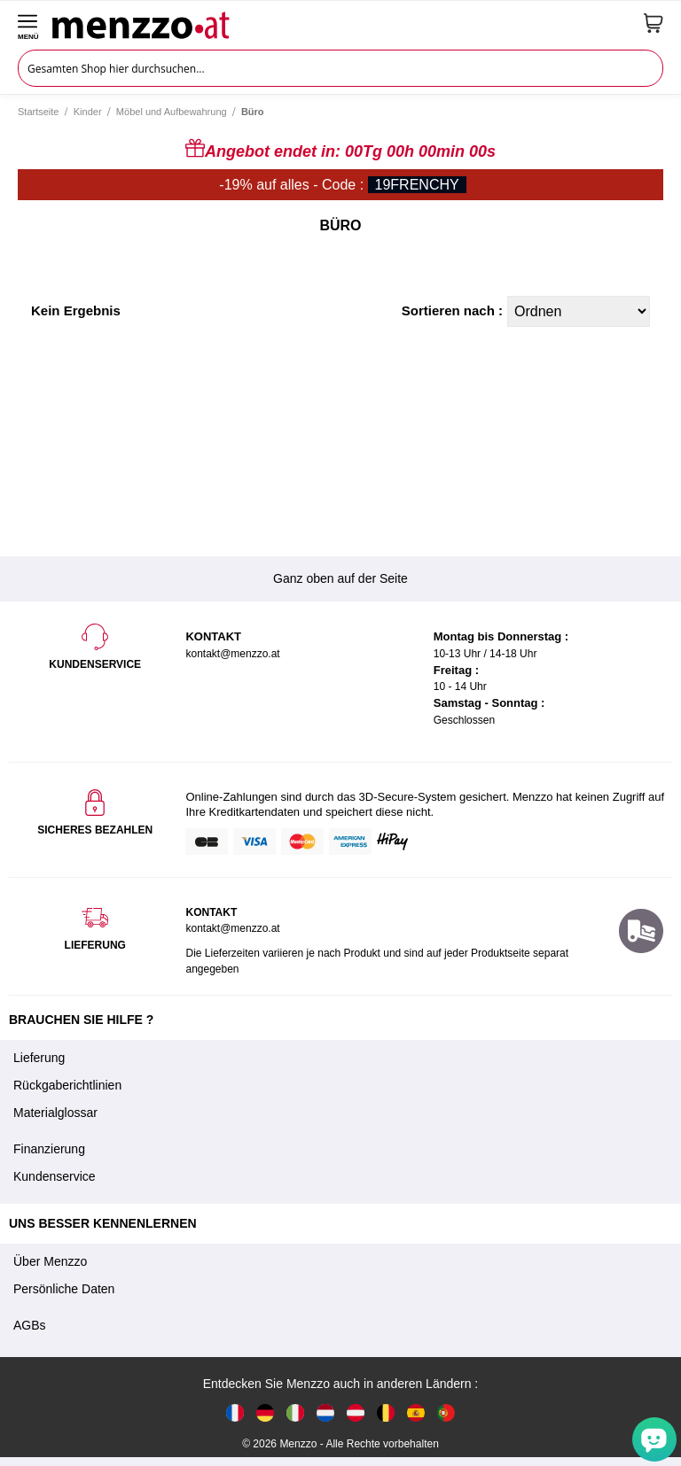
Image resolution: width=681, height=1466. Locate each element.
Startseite (38, 111)
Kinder (88, 111)
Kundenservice (54, 1176)
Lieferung (39, 1058)
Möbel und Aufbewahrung (171, 111)
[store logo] (341, 23)
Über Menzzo (50, 1261)
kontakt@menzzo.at (232, 928)
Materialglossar (55, 1112)
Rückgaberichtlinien (67, 1085)
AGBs (29, 1325)
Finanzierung (49, 1149)
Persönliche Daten (63, 1289)
